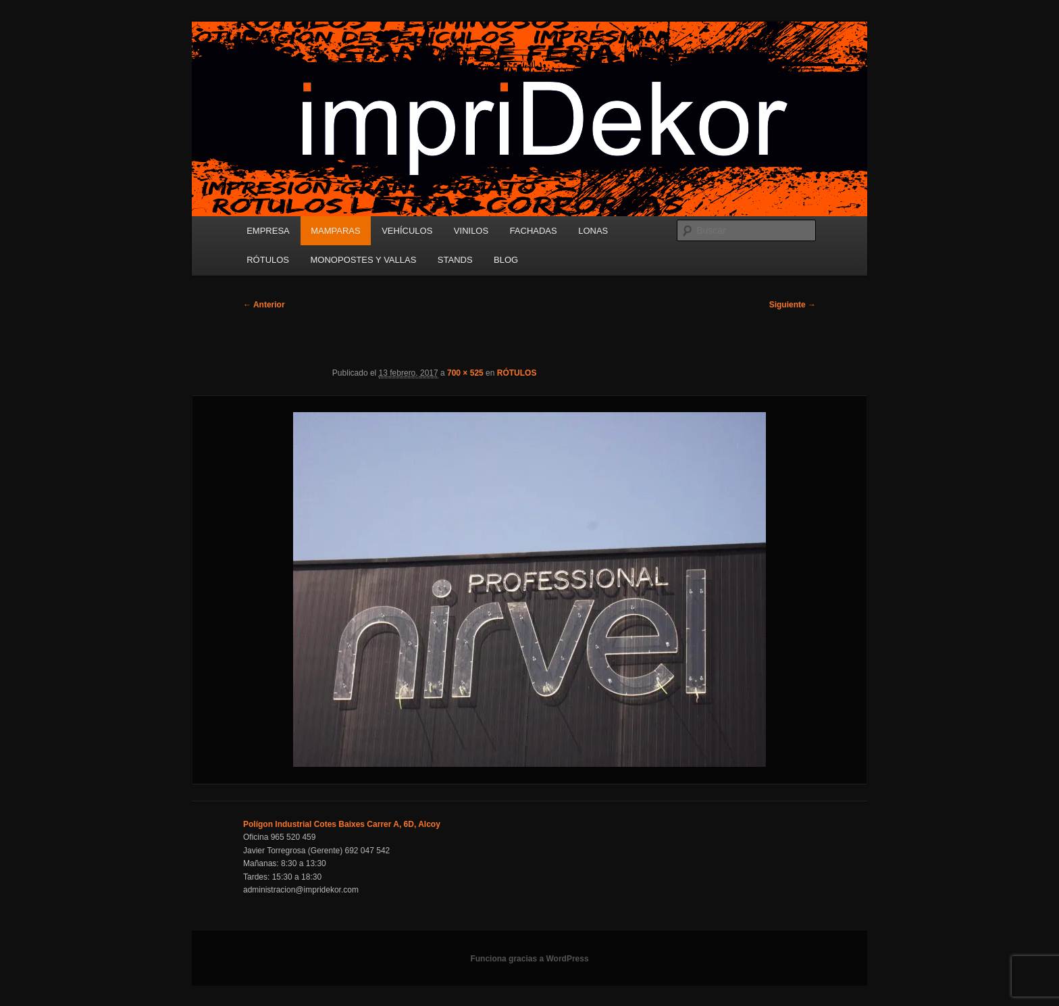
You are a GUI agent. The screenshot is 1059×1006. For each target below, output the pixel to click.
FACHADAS (533, 231)
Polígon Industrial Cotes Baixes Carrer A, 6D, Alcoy (341, 824)
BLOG (506, 260)
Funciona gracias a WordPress (529, 958)
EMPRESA (268, 231)
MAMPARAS (335, 231)
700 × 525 (465, 373)
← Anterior (264, 304)
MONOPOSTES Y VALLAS (364, 260)
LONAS (593, 231)
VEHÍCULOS (407, 231)
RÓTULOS (268, 260)
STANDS (455, 260)
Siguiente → (792, 304)
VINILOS (471, 231)
